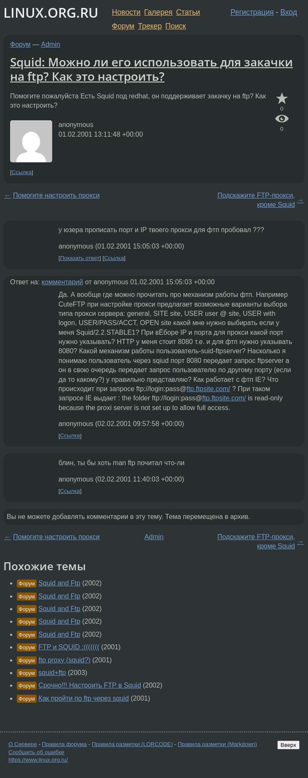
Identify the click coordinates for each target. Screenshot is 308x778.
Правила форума (64, 744)
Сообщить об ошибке (36, 752)
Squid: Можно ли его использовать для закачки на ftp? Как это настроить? (151, 69)
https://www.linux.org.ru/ (38, 760)
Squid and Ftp (59, 583)
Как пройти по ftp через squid (83, 698)
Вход (288, 12)
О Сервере (22, 744)
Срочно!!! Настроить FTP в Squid (89, 685)
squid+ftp (52, 672)
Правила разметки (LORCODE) (132, 744)
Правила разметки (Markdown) (217, 744)
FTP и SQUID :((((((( (68, 647)
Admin (50, 44)
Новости (126, 12)
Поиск (175, 26)
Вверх (288, 745)
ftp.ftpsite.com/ (208, 388)
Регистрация (252, 12)
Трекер (150, 26)
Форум (123, 26)
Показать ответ (80, 258)
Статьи (188, 12)
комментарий (62, 282)
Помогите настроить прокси (56, 195)
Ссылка (22, 172)
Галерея (158, 12)
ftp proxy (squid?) (64, 660)
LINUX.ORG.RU (50, 12)
